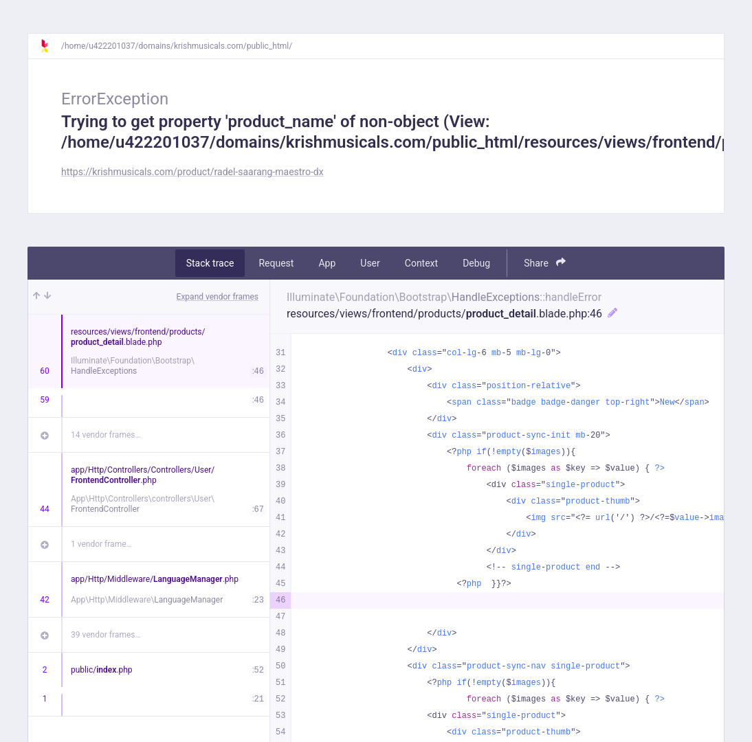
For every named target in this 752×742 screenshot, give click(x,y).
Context (421, 263)
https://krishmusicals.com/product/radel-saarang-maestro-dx (192, 171)
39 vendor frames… (105, 635)
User (369, 263)
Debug (476, 263)
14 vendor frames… (105, 435)
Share (545, 263)
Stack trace (210, 263)
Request (276, 263)
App (326, 263)
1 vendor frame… (101, 544)
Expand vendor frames (217, 297)
